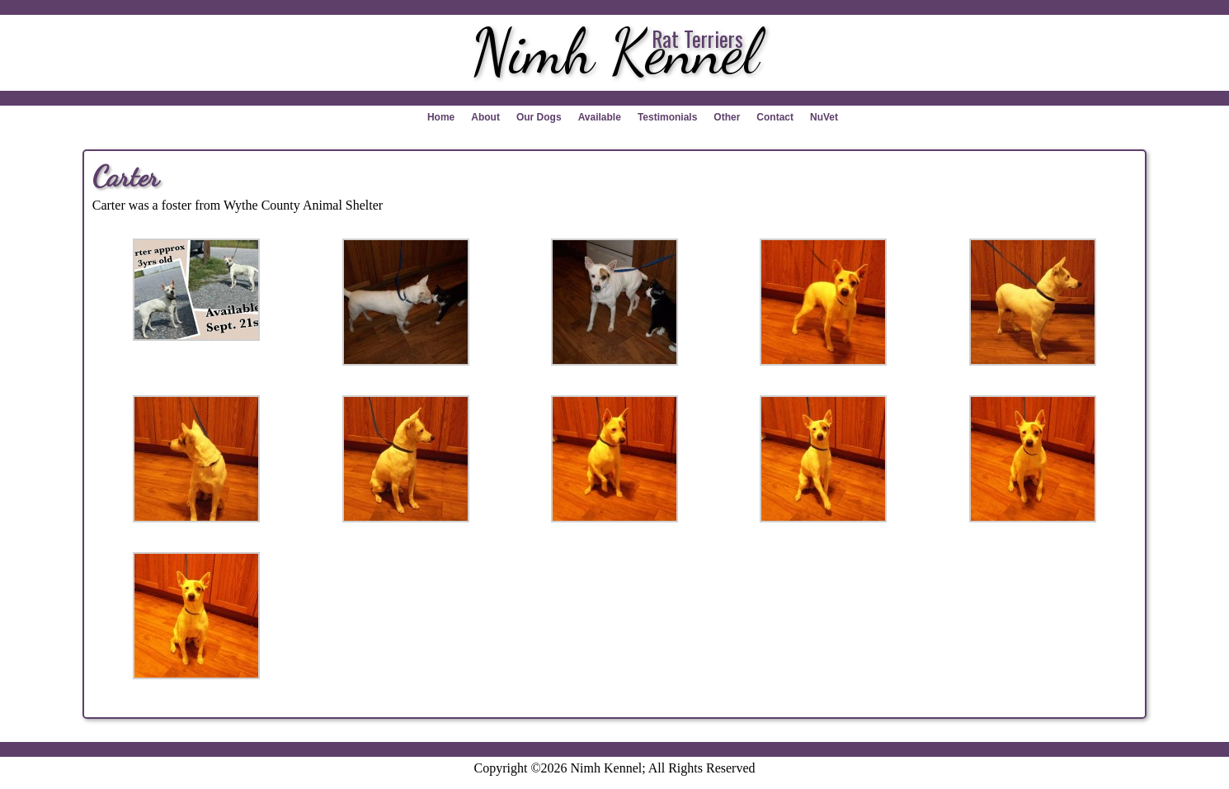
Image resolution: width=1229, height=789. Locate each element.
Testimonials (667, 117)
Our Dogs (539, 117)
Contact (774, 117)
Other (726, 117)
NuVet (824, 117)
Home (440, 117)
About (485, 117)
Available (599, 117)
